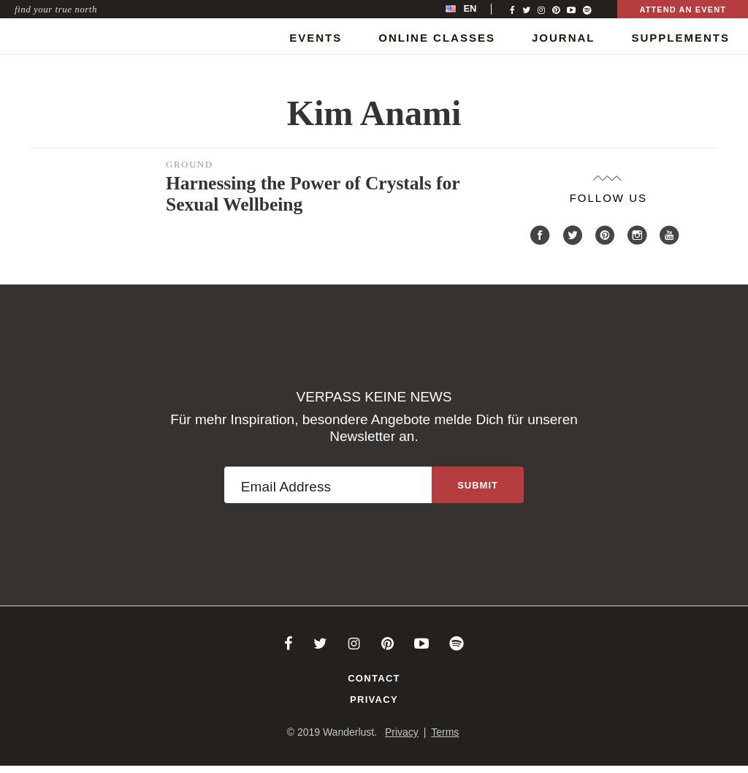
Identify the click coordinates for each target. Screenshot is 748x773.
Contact (374, 678)
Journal (563, 37)
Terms (445, 732)
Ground (189, 164)
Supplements (680, 37)
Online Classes (436, 37)
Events (315, 37)
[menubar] (476, 9)
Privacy (374, 699)
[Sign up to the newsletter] (478, 485)
